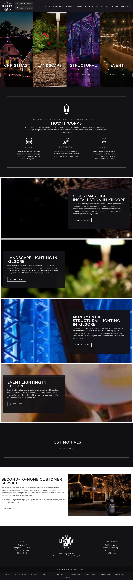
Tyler (7, 575)
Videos (79, 6)
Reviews (89, 6)
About (115, 6)
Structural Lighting (111, 550)
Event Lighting (110, 553)
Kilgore (59, 575)
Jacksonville (74, 575)
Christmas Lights (111, 545)
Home (47, 6)
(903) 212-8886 (24, 3)
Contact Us (126, 6)
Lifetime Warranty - (66, 569)
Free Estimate (24, 8)
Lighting (57, 6)
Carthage (119, 575)
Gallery (69, 6)
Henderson (90, 575)
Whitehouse (20, 575)
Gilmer (34, 575)
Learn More (82, 220)
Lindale (66, 577)
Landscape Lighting (110, 548)
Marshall (46, 575)
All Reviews (66, 448)
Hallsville (105, 575)
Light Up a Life (103, 6)
